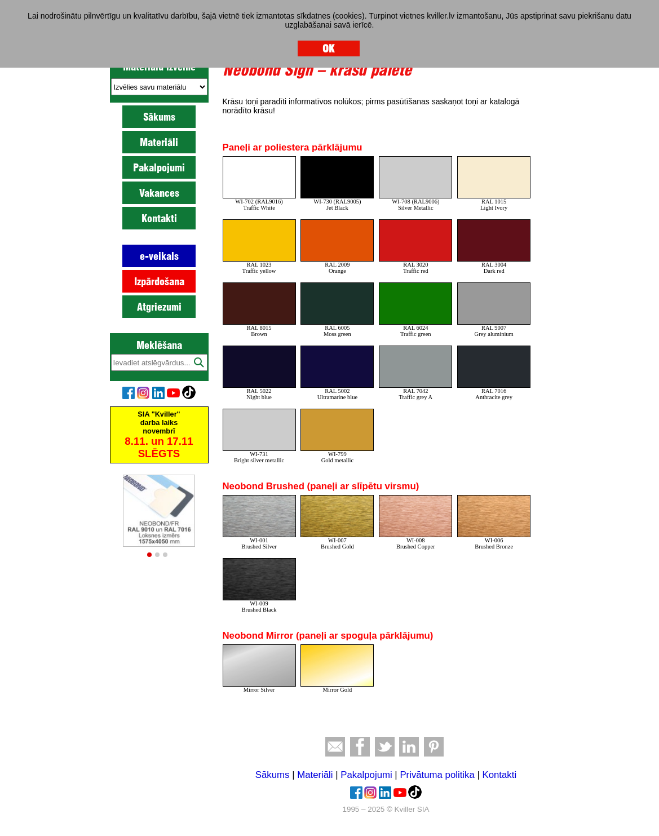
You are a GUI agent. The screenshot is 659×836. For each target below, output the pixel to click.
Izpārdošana (159, 281)
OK (328, 48)
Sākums (159, 116)
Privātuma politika (437, 774)
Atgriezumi (159, 306)
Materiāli (159, 142)
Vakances (159, 193)
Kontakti (159, 218)
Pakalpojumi (159, 167)
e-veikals (159, 256)
